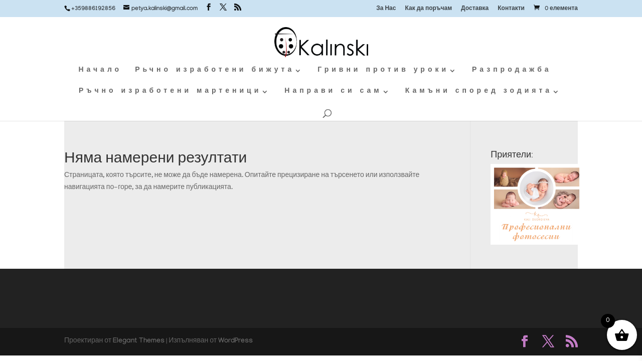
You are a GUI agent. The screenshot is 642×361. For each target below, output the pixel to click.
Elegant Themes (139, 341)
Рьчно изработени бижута (214, 71)
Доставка (475, 9)
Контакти (511, 9)
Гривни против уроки (383, 71)
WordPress (235, 341)
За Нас (386, 9)
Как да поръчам (428, 9)
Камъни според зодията (478, 92)
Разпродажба (511, 71)
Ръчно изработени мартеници (170, 92)
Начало (100, 71)
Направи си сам (333, 92)
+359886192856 (93, 9)
